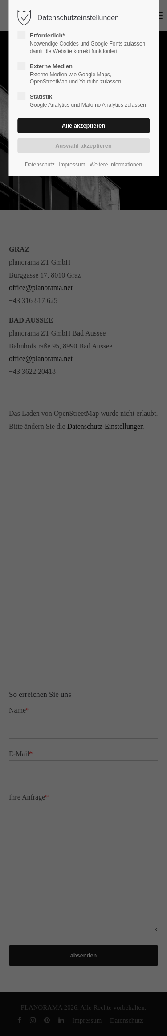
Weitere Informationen (116, 165)
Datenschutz (40, 165)
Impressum (72, 165)
